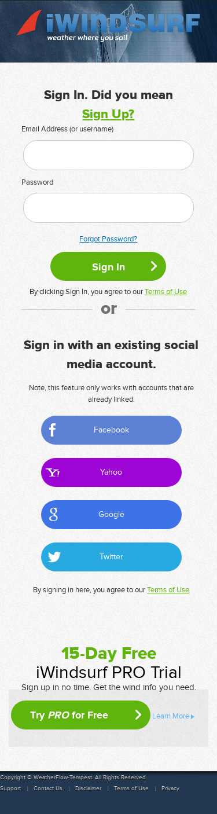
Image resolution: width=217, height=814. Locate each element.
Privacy (170, 788)
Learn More (170, 716)
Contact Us (48, 788)
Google (111, 514)
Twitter (111, 557)
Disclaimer (88, 788)
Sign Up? (108, 114)
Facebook (111, 430)
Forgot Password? (108, 239)
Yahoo (111, 472)
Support (10, 788)
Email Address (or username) (67, 129)
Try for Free (69, 715)
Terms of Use (166, 291)
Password (37, 182)
